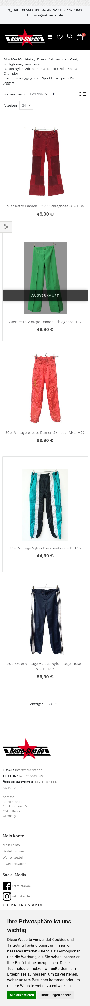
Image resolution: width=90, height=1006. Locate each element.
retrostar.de (16, 896)
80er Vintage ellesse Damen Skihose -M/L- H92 (45, 432)
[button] (60, 37)
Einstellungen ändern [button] (55, 995)
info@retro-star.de (48, 15)
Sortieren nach (14, 94)
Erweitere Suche (14, 863)
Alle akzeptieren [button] (22, 995)
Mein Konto (11, 845)
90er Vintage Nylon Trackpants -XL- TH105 (45, 548)
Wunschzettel (13, 857)
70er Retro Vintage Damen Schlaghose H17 (45, 321)
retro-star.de (17, 886)
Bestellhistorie (13, 851)
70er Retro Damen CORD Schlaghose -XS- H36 (45, 206)
